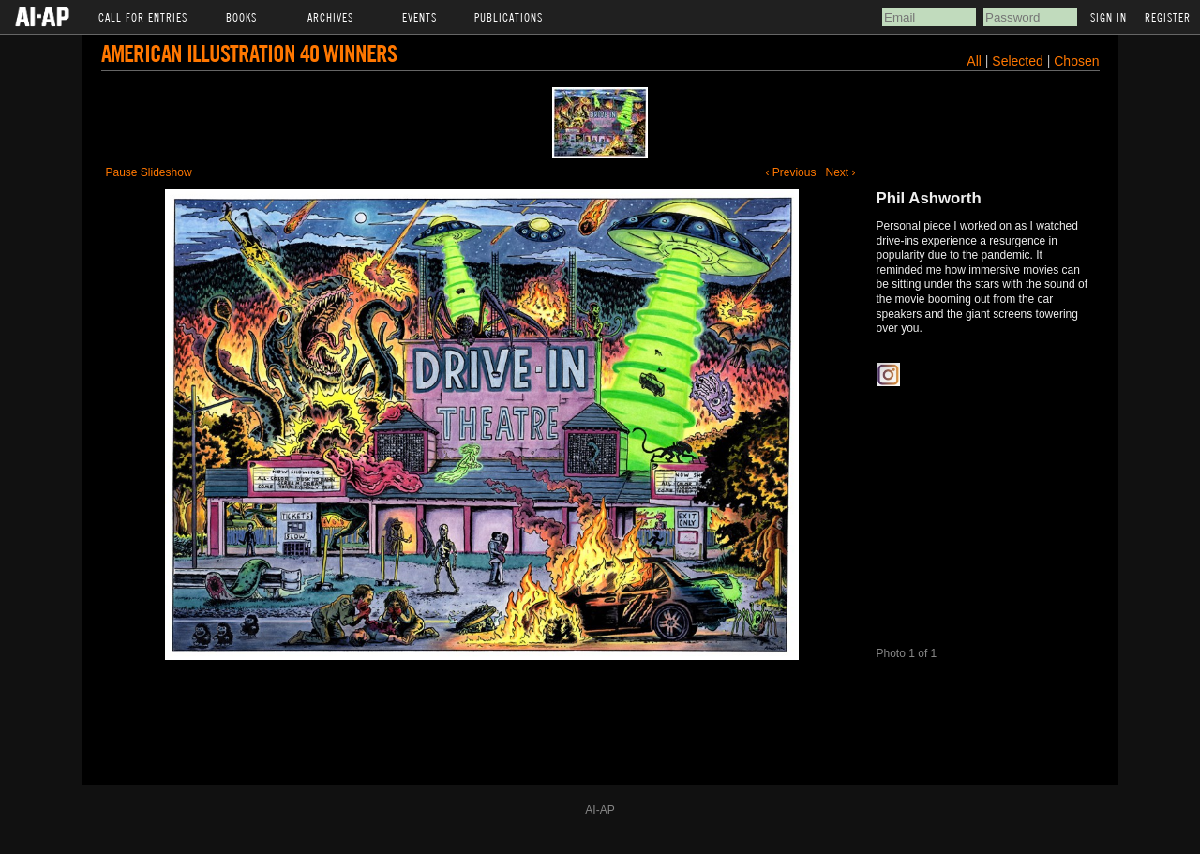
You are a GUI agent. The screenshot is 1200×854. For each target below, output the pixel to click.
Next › (840, 172)
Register (1168, 16)
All (974, 60)
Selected (1019, 60)
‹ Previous (790, 172)
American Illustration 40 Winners (249, 52)
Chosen (1076, 60)
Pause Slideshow (149, 172)
